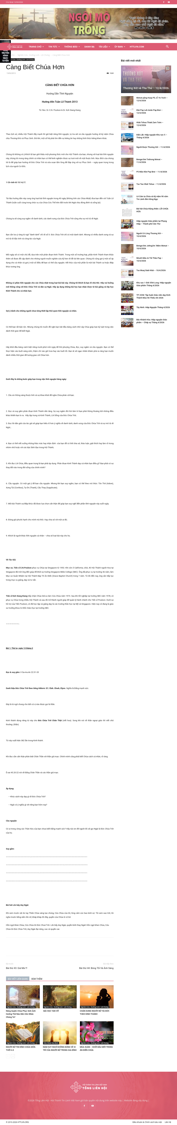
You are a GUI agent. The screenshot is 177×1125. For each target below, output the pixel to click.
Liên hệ (168, 1122)
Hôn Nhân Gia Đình (51, 1043)
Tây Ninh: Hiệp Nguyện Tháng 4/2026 (153, 307)
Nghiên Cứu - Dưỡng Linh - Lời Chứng (33, 55)
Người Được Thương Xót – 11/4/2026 (153, 147)
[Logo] (16, 47)
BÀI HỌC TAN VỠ (51, 1011)
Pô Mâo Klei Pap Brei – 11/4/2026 (151, 172)
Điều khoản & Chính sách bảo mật (147, 1122)
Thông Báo (72, 46)
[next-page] (13, 1056)
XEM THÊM (36, 979)
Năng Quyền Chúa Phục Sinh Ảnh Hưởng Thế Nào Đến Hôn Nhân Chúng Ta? (21, 1014)
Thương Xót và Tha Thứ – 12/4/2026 (146, 88)
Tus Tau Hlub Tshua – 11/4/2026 (151, 184)
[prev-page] (8, 1056)
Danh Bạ (89, 46)
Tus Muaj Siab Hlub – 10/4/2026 (151, 270)
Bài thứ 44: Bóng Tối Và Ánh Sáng (96, 968)
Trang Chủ (36, 46)
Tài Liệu (104, 46)
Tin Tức (54, 46)
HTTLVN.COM (137, 46)
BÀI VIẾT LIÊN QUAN (18, 979)
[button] (167, 46)
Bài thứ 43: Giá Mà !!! (16, 968)
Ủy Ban (120, 46)
